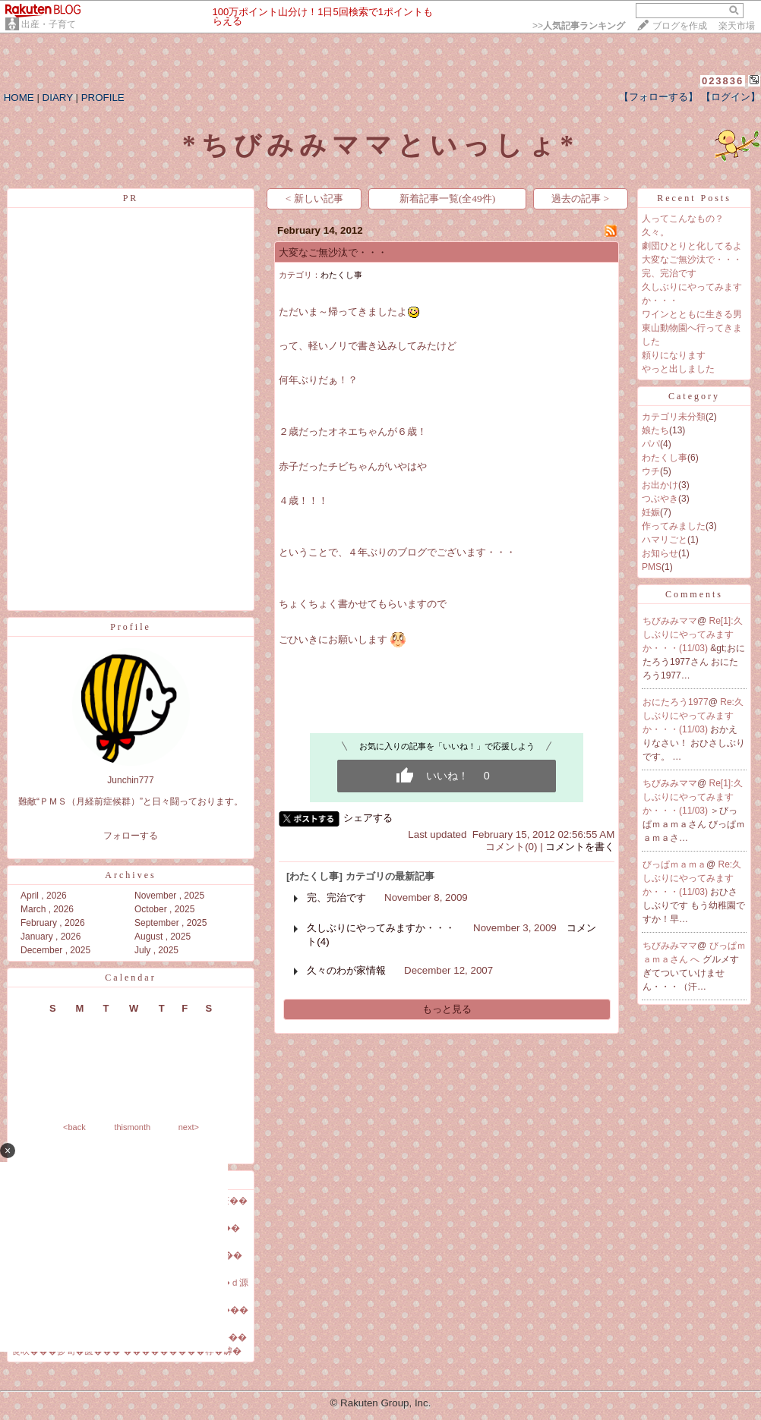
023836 (723, 81)
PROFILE (103, 97)
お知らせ (660, 553)
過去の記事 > (580, 198)
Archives (130, 875)
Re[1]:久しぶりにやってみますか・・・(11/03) (693, 634)
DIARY (58, 97)
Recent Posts (694, 198)
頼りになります (674, 355)
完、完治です (336, 897)
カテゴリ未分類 (674, 416)
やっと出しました (678, 369)
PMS (652, 567)
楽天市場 (736, 25)
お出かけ (660, 485)
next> (188, 1127)
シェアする (368, 817)
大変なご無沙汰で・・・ (333, 252)
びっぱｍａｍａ (674, 864)
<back (74, 1127)
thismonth (132, 1127)
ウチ (651, 471)
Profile (130, 627)
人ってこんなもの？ (683, 218)
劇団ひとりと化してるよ (692, 246)
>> (578, 25)
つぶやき (660, 498)
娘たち (655, 430)
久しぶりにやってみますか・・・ (381, 928)
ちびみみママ (670, 621)
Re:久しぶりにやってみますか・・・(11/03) (693, 716)
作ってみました (674, 526)
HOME (19, 97)
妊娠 (651, 512)
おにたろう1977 (676, 702)
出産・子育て (48, 24)
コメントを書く (579, 846)
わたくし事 (341, 274)
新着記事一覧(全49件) (447, 198)
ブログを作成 (679, 25)
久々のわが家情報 (346, 970)
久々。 (655, 232)
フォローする (130, 835)
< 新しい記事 (314, 198)
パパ (651, 444)
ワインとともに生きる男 (692, 314)
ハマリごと (664, 539)
